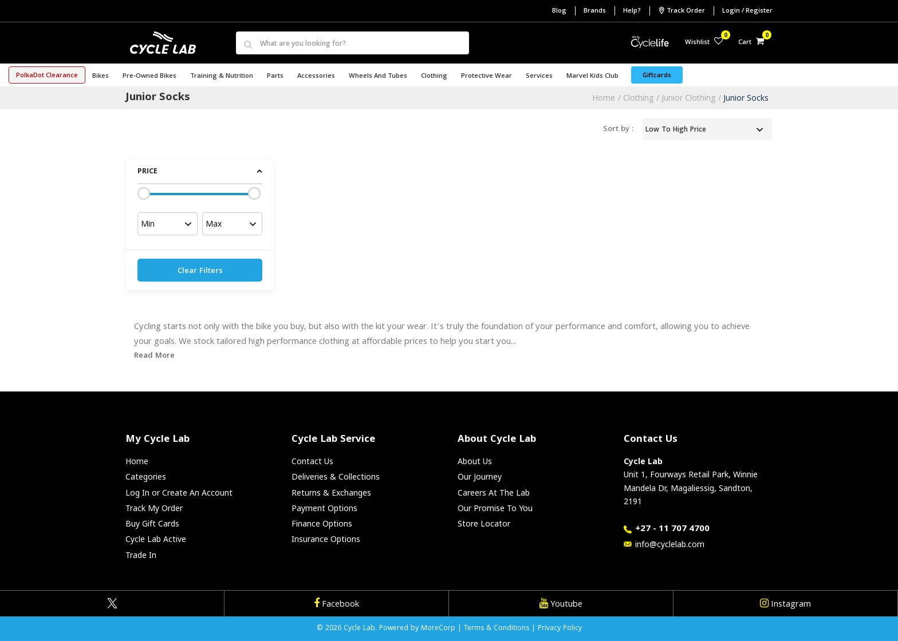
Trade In (140, 554)
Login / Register (747, 11)
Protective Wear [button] (486, 76)
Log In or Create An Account (179, 492)
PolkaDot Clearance (47, 75)
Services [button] (539, 76)
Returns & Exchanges (331, 492)
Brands (595, 11)
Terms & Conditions (496, 629)
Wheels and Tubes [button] (378, 76)
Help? (632, 11)
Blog (559, 11)
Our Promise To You (495, 507)
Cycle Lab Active (155, 538)
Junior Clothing (688, 97)
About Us (475, 461)
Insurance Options (326, 538)
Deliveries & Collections (336, 476)
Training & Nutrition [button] (221, 76)
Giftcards (657, 75)
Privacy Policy (560, 629)
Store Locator (484, 523)
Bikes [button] (100, 76)
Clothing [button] (434, 76)
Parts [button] (275, 76)
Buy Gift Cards (152, 523)
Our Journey (480, 476)
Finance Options (322, 523)
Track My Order (154, 507)
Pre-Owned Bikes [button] (149, 76)
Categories (145, 476)
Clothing (638, 97)
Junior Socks (746, 97)
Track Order (681, 11)
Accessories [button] (316, 76)
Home (603, 97)
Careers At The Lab (494, 492)
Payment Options (324, 507)
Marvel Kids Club (592, 76)
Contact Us (312, 461)
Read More (154, 356)
